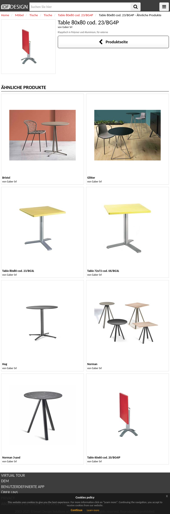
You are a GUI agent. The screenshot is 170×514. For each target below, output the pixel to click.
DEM (5, 480)
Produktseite (113, 41)
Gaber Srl (67, 27)
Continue (77, 510)
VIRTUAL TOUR (13, 475)
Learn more (93, 510)
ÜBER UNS (9, 492)
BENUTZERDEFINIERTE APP (22, 486)
